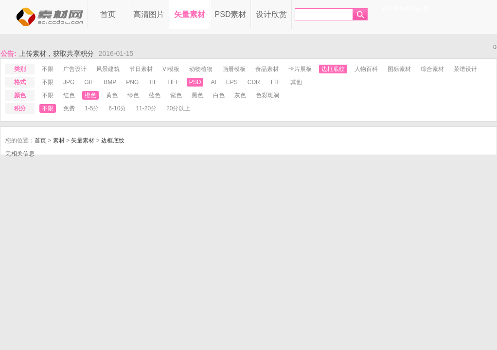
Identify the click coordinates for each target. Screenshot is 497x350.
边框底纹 (333, 69)
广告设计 (75, 69)
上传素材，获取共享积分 (56, 53)
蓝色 (154, 95)
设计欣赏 (271, 14)
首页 (108, 14)
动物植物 (201, 69)
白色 (219, 95)
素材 (59, 140)
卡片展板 (300, 69)
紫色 (176, 95)
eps (232, 82)
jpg (68, 82)
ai (213, 82)
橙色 (90, 95)
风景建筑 (108, 69)
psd (195, 82)
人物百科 (366, 69)
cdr (254, 82)
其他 (296, 82)
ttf (275, 82)
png (132, 82)
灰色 (240, 95)
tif (152, 82)
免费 (69, 108)
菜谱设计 (465, 69)
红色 (69, 95)
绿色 (133, 95)
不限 (47, 69)
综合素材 (432, 69)
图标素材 (399, 69)
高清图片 (148, 14)
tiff (173, 82)
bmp (110, 82)
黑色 (197, 95)
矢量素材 (189, 14)
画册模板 (234, 69)
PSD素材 (231, 14)
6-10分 (117, 108)
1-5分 (92, 108)
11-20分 (146, 108)
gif (89, 82)
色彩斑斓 (267, 95)
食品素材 (267, 69)
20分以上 (178, 108)
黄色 (112, 95)
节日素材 (141, 69)
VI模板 (170, 69)
